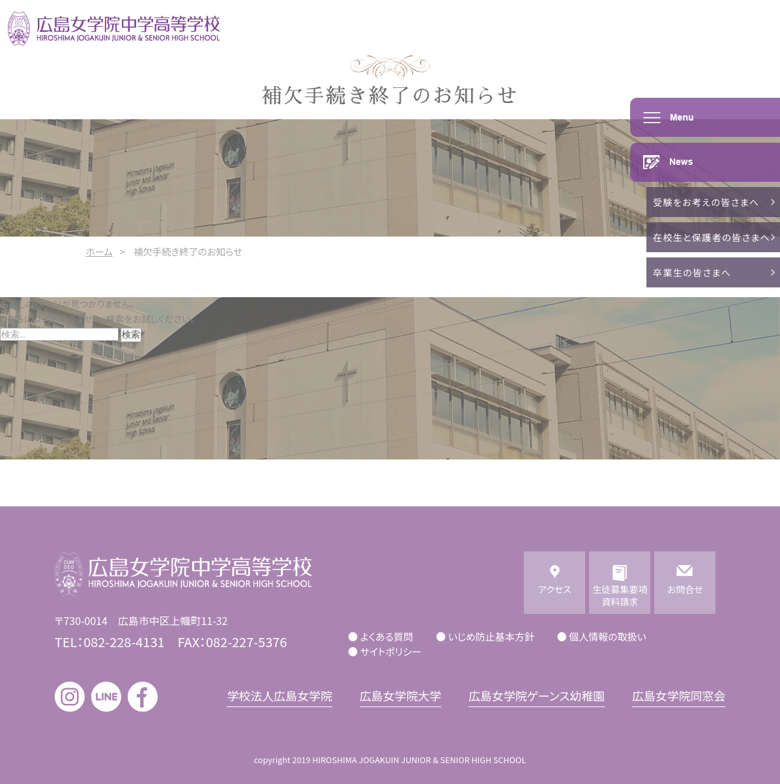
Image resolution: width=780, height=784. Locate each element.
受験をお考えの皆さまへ (706, 202)
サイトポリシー (391, 651)
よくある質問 (386, 636)
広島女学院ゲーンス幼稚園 (537, 695)
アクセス (554, 596)
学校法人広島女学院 (279, 695)
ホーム (99, 251)
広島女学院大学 (400, 695)
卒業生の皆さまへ (692, 272)
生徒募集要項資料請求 (619, 596)
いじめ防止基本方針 (491, 636)
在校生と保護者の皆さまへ (711, 237)
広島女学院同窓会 (678, 695)
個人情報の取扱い (607, 636)
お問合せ (685, 596)
